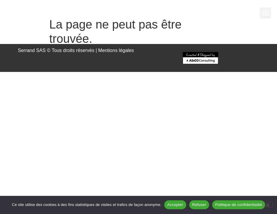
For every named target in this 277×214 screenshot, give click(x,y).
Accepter (175, 204)
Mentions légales (116, 50)
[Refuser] (267, 204)
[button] (265, 13)
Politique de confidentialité (238, 204)
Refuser (199, 204)
